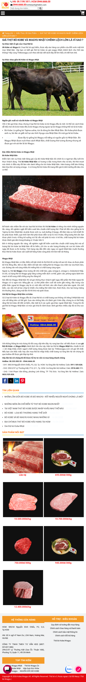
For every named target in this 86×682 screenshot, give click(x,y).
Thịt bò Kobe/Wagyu (62, 641)
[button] (5, 380)
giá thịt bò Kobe (38, 50)
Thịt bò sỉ (53, 676)
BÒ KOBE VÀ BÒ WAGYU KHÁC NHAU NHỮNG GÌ (33, 417)
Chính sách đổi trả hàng (65, 635)
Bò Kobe (8, 130)
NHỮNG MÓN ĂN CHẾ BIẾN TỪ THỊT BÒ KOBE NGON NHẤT (38, 404)
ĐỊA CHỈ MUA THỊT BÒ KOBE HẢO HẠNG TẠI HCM (34, 422)
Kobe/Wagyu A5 (24, 676)
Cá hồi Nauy (74, 676)
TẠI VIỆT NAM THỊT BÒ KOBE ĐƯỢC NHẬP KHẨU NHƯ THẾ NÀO (40, 408)
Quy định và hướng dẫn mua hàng (65, 625)
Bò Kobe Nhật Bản (46, 159)
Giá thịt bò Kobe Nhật (21, 426)
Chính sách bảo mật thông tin (65, 632)
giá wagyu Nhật (55, 50)
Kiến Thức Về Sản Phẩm (26, 33)
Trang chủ (7, 33)
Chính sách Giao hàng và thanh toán (65, 628)
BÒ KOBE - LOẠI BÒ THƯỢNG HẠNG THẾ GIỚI (32, 413)
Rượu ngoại (63, 676)
